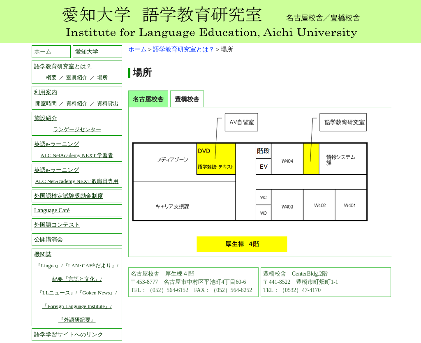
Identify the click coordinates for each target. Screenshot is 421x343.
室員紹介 (77, 77)
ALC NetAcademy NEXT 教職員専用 (77, 181)
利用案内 (45, 92)
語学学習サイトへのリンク (68, 334)
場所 (102, 77)
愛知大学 (86, 51)
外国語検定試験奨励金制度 (68, 195)
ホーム (137, 49)
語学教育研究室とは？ (184, 49)
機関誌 (42, 254)
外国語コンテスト (57, 224)
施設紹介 (45, 118)
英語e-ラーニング (56, 144)
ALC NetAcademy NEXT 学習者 (77, 155)
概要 (51, 77)
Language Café (51, 210)
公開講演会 (48, 239)
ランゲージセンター (77, 129)
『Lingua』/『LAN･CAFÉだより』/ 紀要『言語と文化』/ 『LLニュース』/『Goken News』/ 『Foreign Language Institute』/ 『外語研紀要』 (76, 292)
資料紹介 (77, 103)
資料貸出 (107, 103)
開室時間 (46, 103)
